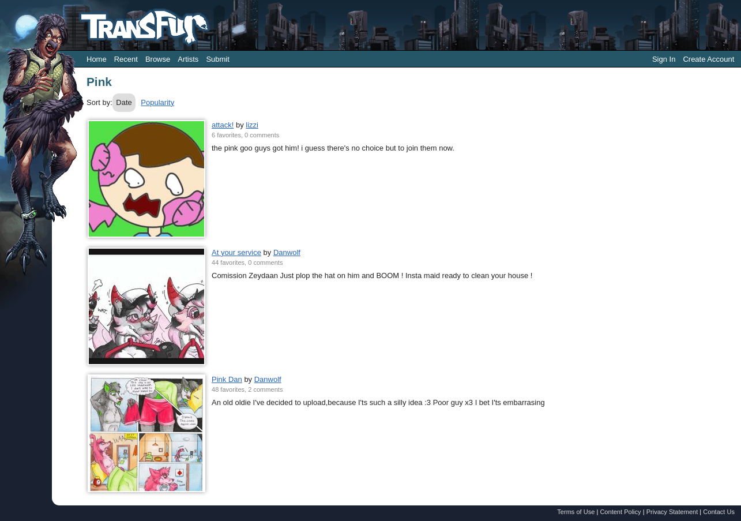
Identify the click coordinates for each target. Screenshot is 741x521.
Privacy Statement (672, 511)
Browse (157, 59)
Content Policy (620, 511)
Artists (188, 59)
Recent (126, 59)
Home (96, 59)
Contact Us (719, 511)
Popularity (157, 102)
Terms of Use (576, 511)
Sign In (663, 59)
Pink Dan (227, 379)
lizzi (252, 125)
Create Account (708, 59)
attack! (223, 125)
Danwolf (286, 252)
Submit (217, 59)
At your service (236, 252)
